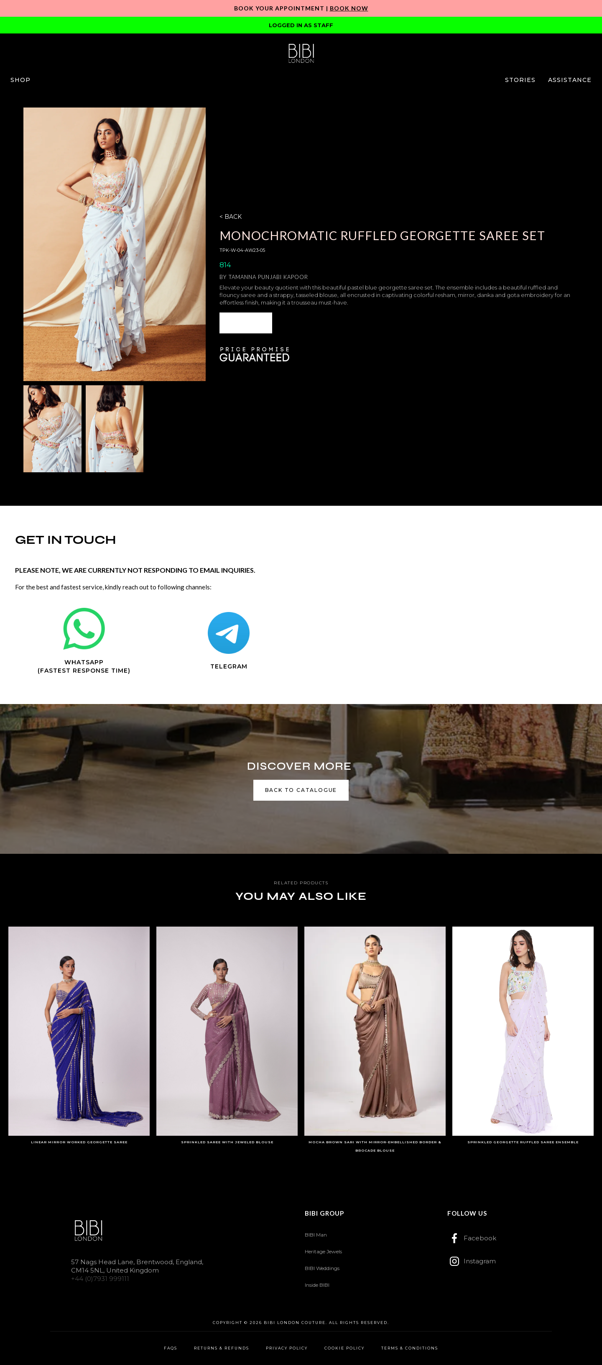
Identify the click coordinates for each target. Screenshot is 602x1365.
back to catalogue (301, 790)
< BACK (230, 216)
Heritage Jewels (323, 1251)
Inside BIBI (317, 1285)
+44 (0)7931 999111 (100, 1279)
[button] (20, 80)
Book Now (349, 8)
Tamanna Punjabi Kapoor (268, 277)
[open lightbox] (114, 244)
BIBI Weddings (322, 1268)
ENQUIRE (245, 323)
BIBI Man (316, 1235)
